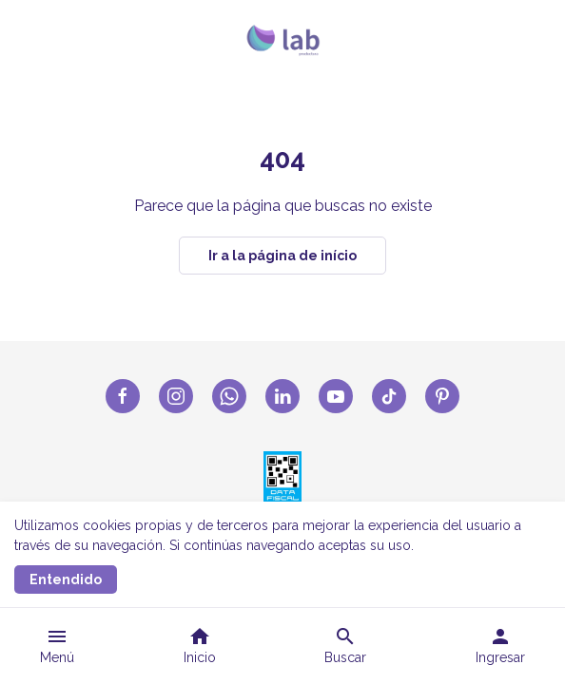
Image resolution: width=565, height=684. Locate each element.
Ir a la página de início (282, 255)
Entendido (65, 579)
